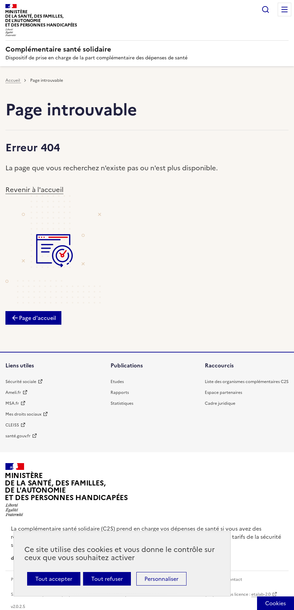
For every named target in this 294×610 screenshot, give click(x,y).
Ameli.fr (13, 392)
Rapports (120, 392)
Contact (234, 579)
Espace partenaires (223, 392)
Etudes (117, 382)
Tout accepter (53, 579)
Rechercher (265, 9)
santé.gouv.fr (18, 436)
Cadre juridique (220, 403)
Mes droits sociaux (23, 414)
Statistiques (122, 403)
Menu (284, 9)
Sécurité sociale (20, 382)
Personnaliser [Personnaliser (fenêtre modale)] (161, 579)
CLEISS (12, 425)
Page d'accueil (37, 318)
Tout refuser (107, 579)
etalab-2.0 (261, 594)
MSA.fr (12, 403)
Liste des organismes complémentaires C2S (247, 382)
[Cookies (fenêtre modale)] (275, 603)
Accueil (13, 80)
